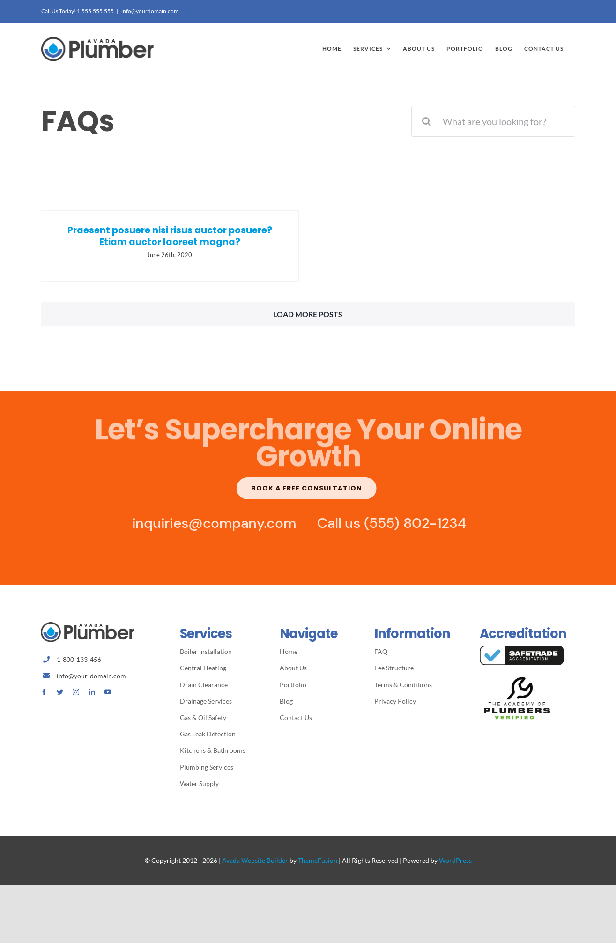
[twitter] (60, 694)
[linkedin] (92, 694)
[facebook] (44, 694)
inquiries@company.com (211, 526)
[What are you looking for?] (493, 121)
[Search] (426, 121)
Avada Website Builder (255, 863)
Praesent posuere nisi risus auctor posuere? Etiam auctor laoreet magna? (169, 236)
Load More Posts (308, 316)
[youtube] (107, 694)
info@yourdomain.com (149, 11)
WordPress (455, 863)
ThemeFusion (317, 863)
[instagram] (76, 694)
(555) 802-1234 (412, 526)
